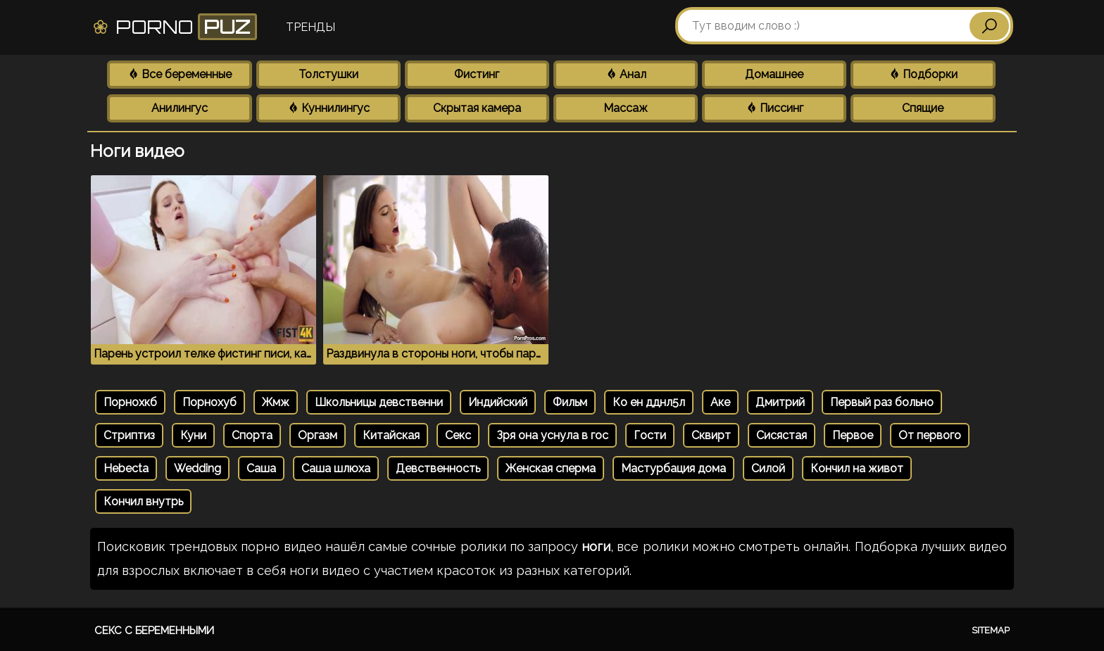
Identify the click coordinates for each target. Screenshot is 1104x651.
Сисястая (781, 435)
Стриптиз (129, 435)
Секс (458, 435)
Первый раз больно (882, 402)
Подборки (923, 74)
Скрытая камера (477, 108)
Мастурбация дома (673, 468)
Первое (852, 435)
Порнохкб (130, 402)
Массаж (625, 108)
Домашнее (774, 74)
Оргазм (317, 435)
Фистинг (476, 74)
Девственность (438, 468)
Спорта (252, 435)
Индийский (497, 402)
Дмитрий (780, 402)
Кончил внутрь (143, 501)
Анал (626, 74)
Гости (650, 435)
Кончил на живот (856, 468)
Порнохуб (209, 402)
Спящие (922, 108)
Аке (720, 402)
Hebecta (126, 468)
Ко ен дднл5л (649, 402)
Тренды (310, 27)
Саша (261, 468)
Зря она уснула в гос (552, 435)
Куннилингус (328, 108)
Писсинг (774, 108)
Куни (193, 435)
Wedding (197, 468)
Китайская (391, 435)
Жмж (275, 402)
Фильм (570, 402)
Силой (768, 468)
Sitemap (991, 630)
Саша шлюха (335, 468)
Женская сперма (551, 468)
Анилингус (179, 108)
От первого (929, 435)
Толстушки (328, 74)
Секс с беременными (154, 630)
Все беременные (179, 74)
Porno (174, 26)
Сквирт (711, 435)
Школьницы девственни (379, 402)
